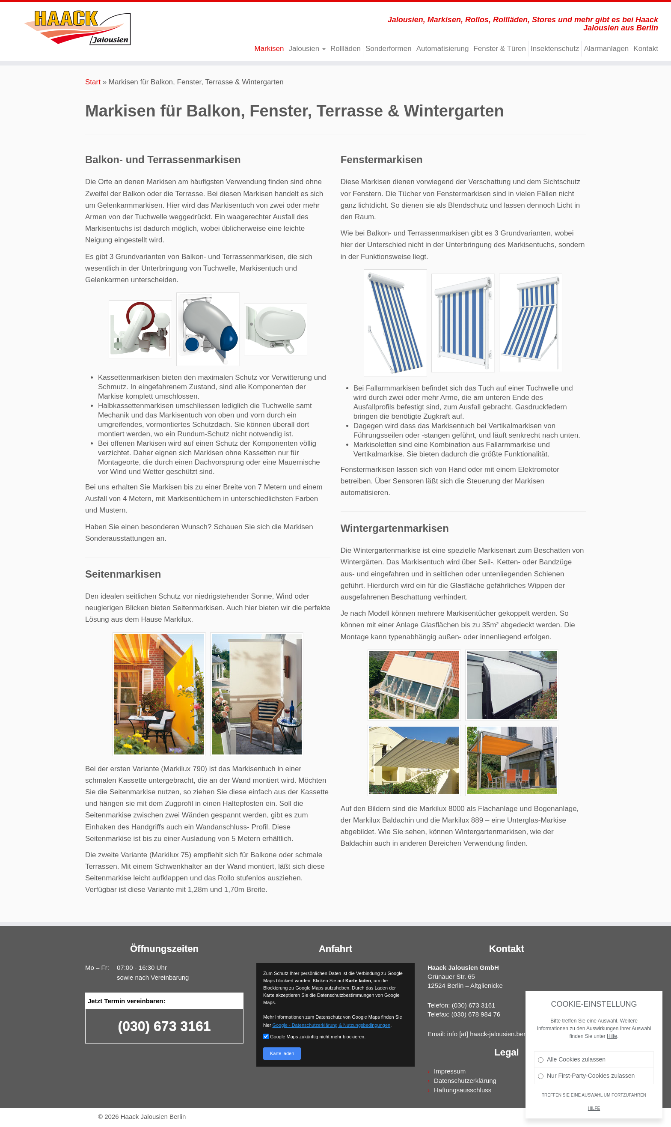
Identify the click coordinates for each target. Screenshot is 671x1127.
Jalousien (307, 49)
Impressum (450, 1071)
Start (93, 82)
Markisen (269, 49)
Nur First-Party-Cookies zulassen (587, 1092)
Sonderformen (388, 49)
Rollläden (345, 49)
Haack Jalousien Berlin (153, 1116)
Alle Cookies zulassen (572, 1076)
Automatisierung (442, 49)
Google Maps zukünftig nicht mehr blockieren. (314, 1036)
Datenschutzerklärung (465, 1080)
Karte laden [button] (282, 1053)
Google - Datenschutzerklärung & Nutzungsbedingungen (331, 1025)
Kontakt (645, 49)
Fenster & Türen (499, 49)
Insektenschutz (555, 49)
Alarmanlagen (606, 49)
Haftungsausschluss (462, 1090)
